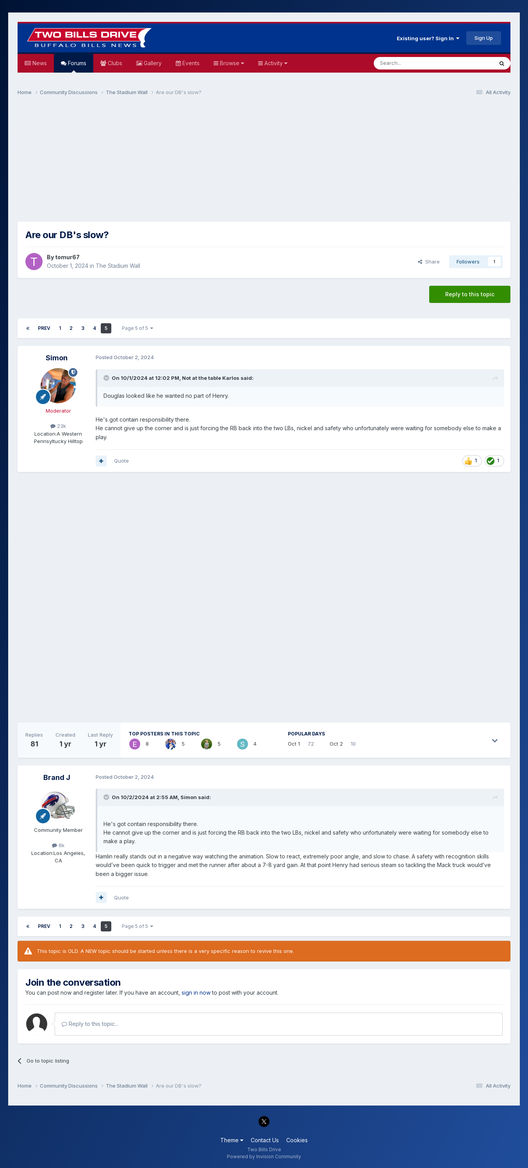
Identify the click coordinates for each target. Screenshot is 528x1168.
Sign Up (483, 38)
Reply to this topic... (90, 1023)
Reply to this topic (469, 294)
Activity (275, 63)
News (39, 63)
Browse (231, 63)
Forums (76, 66)
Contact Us (265, 1140)
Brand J (56, 777)
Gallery (152, 63)
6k (58, 845)
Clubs (114, 63)
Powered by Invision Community (264, 1156)
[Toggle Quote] (107, 378)
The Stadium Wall (118, 265)
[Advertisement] (264, 162)
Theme (231, 1140)
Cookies (297, 1140)
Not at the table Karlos (210, 378)
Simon (57, 358)
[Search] (413, 63)
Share (429, 261)
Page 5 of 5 (137, 328)
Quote (121, 461)
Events (190, 63)
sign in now (196, 992)
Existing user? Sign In (428, 38)
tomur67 (67, 257)
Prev (44, 328)
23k (58, 426)
